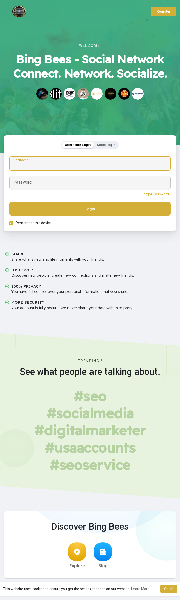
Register (163, 11)
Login (90, 209)
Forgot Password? (155, 195)
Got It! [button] (168, 589)
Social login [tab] (106, 145)
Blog (103, 557)
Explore (77, 557)
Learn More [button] (140, 589)
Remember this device (34, 224)
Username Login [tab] (78, 145)
